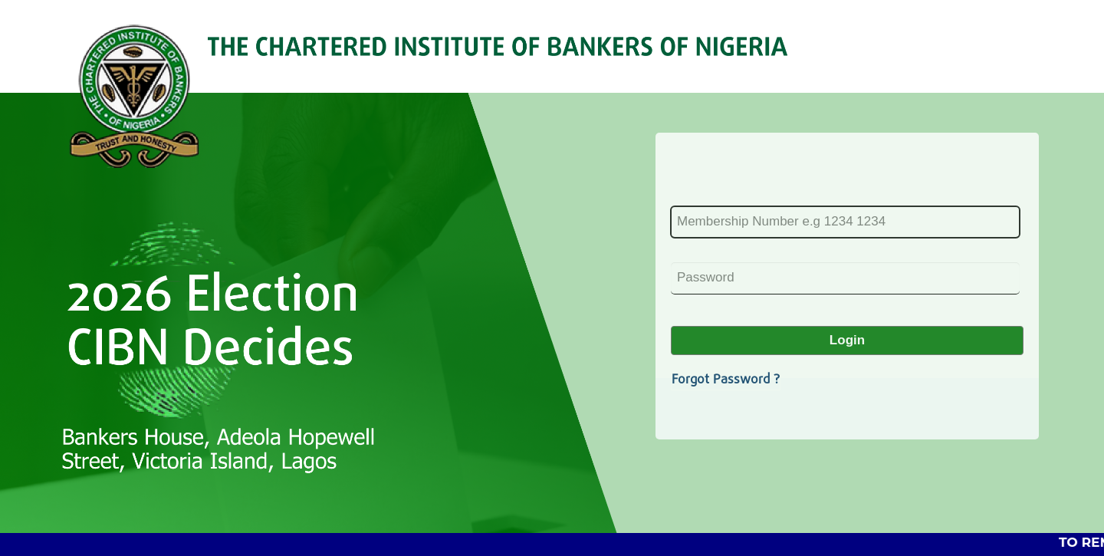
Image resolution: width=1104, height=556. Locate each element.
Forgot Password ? (726, 380)
